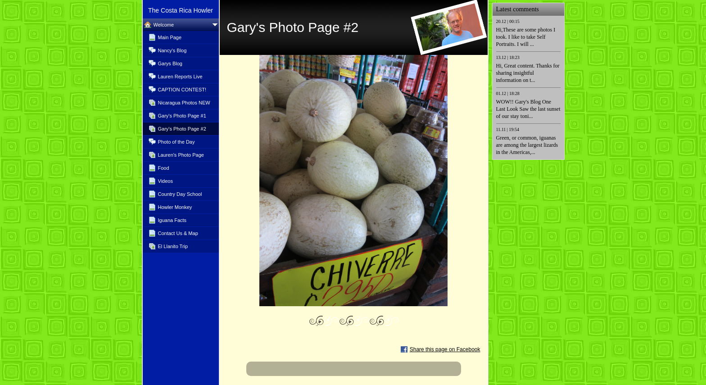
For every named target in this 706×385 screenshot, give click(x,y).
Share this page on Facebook (445, 349)
